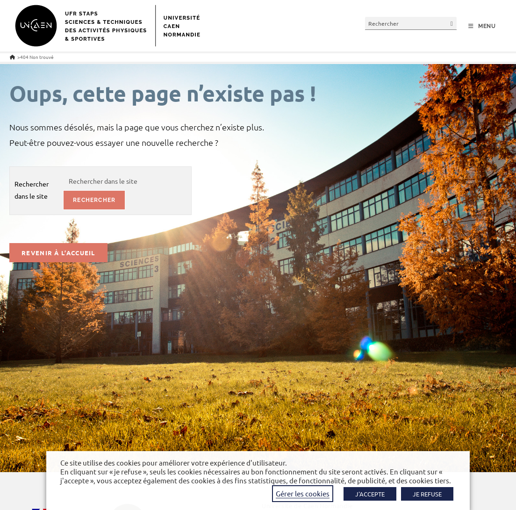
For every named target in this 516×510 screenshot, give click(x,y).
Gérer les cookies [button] (303, 493)
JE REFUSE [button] (427, 494)
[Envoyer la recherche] (452, 23)
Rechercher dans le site (31, 190)
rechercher (94, 200)
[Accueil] (12, 56)
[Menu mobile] (482, 26)
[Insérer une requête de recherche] (411, 23)
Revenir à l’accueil (58, 253)
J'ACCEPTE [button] (370, 494)
